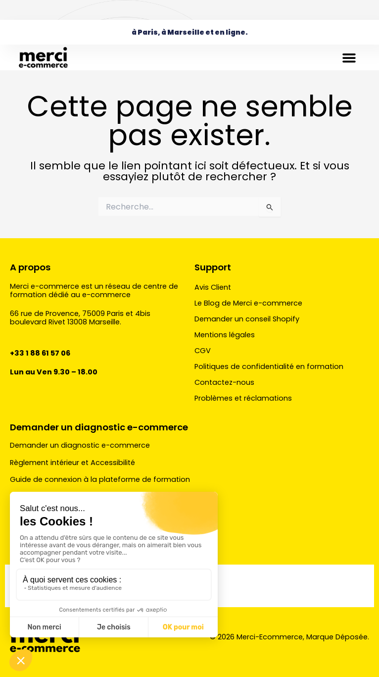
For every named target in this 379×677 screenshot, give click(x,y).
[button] (349, 57)
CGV (202, 351)
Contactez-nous (224, 382)
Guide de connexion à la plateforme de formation (100, 479)
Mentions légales (224, 335)
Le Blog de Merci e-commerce (248, 303)
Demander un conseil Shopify (246, 319)
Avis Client (212, 287)
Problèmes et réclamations (243, 398)
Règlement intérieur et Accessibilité (72, 463)
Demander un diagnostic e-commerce (99, 427)
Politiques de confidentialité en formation (268, 366)
